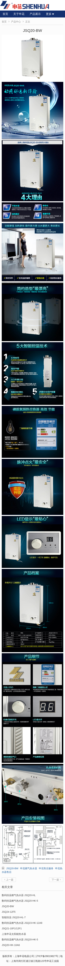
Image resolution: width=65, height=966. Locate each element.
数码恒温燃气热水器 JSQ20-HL (19, 895)
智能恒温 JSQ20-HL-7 (14, 917)
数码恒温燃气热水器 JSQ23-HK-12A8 (22, 923)
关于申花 (18, 13)
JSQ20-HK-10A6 (11, 945)
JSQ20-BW (12, 868)
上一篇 (9, 879)
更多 (50, 13)
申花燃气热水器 (28, 868)
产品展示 (35, 13)
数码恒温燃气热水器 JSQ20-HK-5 (20, 900)
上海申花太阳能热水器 (14, 934)
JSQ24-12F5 (8, 911)
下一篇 (56, 879)
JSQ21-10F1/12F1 (12, 928)
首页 (5, 13)
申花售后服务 (46, 868)
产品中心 (16, 21)
